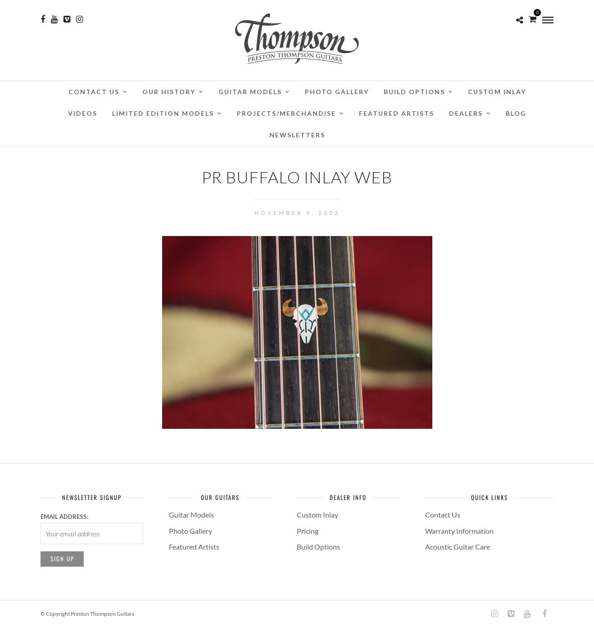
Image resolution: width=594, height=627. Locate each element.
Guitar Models (250, 91)
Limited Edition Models (163, 113)
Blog (516, 113)
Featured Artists (396, 113)
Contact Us (93, 91)
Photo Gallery (337, 91)
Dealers (466, 113)
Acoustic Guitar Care (457, 546)
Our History (168, 91)
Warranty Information (459, 531)
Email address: (64, 516)
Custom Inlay (497, 91)
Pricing (307, 531)
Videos (82, 113)
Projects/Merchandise (286, 113)
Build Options (414, 91)
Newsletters (297, 135)
